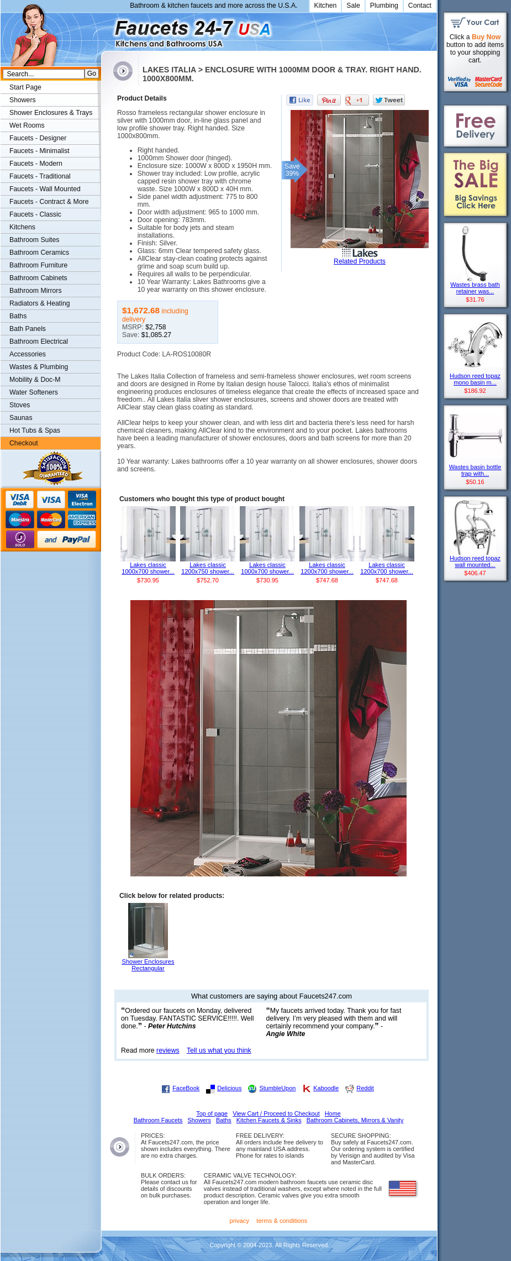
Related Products (360, 261)
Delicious (229, 1088)
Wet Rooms (27, 125)
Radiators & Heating (39, 303)
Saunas (21, 418)
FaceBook (185, 1088)
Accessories (27, 354)
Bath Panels (27, 329)
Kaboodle (326, 1088)
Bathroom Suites (34, 240)
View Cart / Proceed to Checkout (276, 1113)
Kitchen (325, 5)
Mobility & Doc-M (34, 379)
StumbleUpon (277, 1088)
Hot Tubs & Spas (34, 430)
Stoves (19, 405)
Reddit (364, 1088)
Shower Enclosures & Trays (50, 113)
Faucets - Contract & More (48, 202)
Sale (353, 5)
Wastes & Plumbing (38, 367)
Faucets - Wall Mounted (45, 189)
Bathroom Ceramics (39, 252)
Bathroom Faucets (158, 1120)
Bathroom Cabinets (38, 278)
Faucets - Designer (37, 138)
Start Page (25, 87)
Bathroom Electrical (38, 341)
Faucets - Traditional (40, 176)
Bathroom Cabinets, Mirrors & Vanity (355, 1120)
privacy (240, 1220)
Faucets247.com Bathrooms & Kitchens (106, 29)
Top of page (212, 1113)
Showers (22, 100)
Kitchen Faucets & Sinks (269, 1120)
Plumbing (384, 5)
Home (333, 1113)
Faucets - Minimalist (39, 151)
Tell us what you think (219, 1050)
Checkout (23, 443)
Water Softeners (33, 392)
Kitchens (22, 227)
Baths (18, 316)
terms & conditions (281, 1220)
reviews (168, 1050)
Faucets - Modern (35, 163)
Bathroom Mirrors (35, 291)
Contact (419, 5)
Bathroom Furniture (38, 265)
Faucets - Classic (35, 214)
